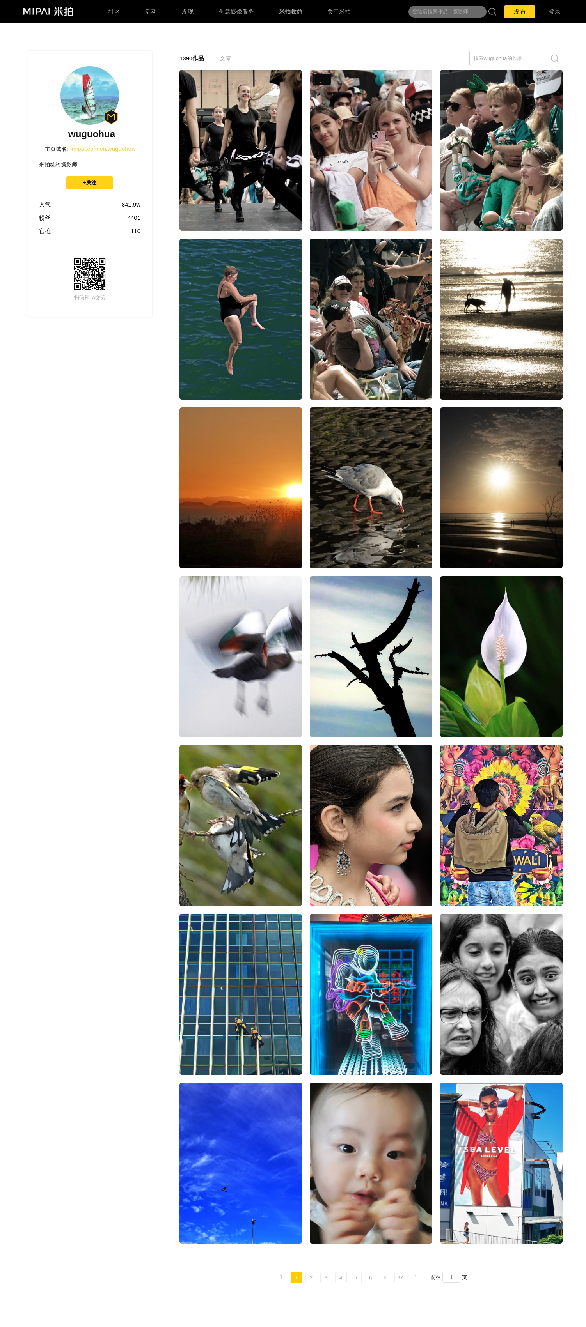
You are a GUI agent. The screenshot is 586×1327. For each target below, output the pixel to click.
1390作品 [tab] (191, 58)
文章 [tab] (225, 58)
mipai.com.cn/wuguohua (103, 148)
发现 (188, 11)
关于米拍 (339, 11)
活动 (151, 11)
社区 (114, 11)
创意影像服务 (236, 11)
